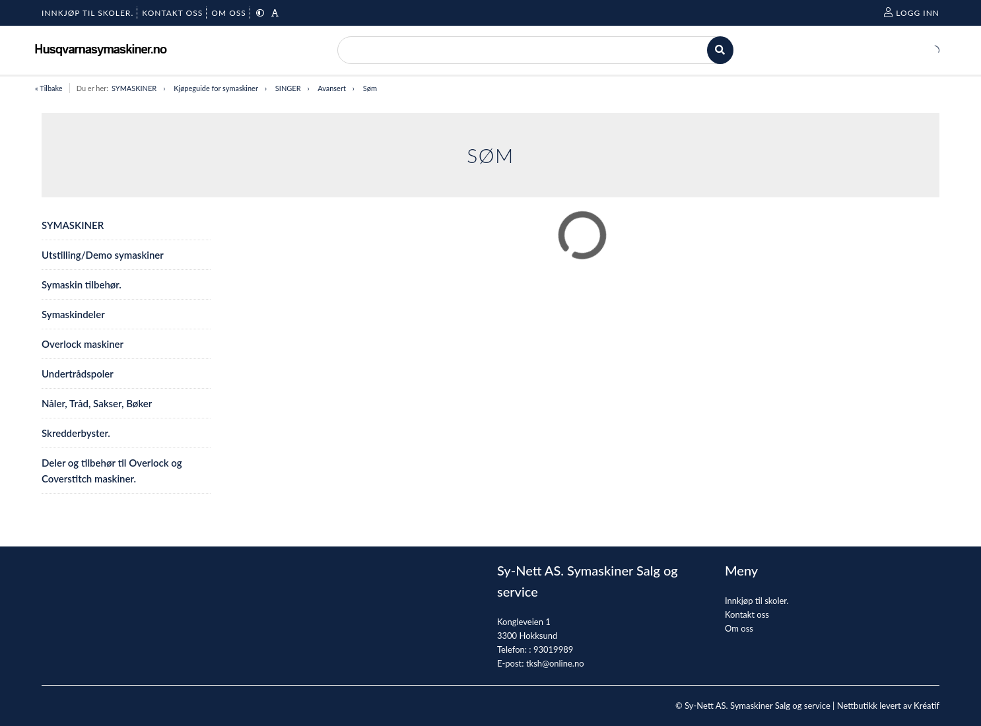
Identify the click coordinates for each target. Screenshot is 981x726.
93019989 (553, 649)
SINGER (288, 88)
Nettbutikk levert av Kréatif (888, 705)
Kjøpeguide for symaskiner (216, 88)
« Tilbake (49, 88)
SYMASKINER (134, 88)
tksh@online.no (555, 663)
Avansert (332, 88)
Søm (370, 88)
